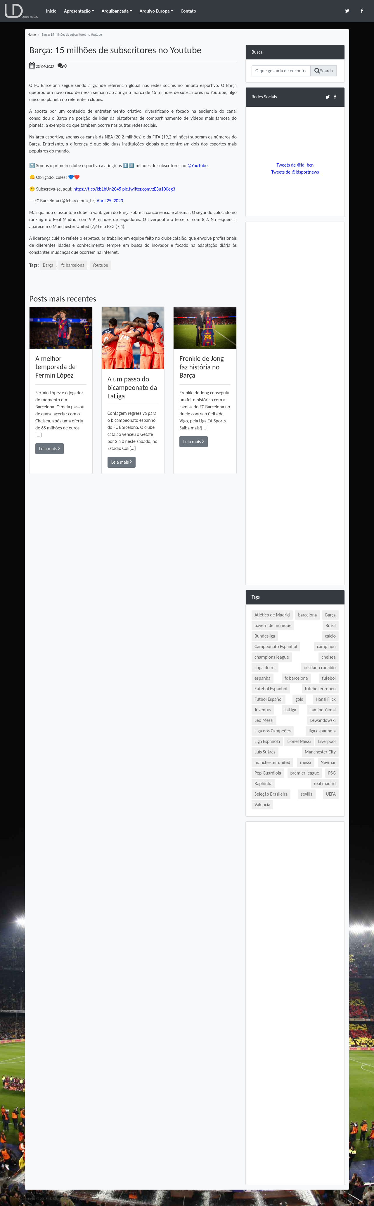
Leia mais (49, 448)
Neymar (328, 762)
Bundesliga (264, 636)
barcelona (307, 615)
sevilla (307, 794)
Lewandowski (323, 720)
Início (51, 11)
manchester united (272, 762)
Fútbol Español (268, 699)
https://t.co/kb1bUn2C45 (97, 189)
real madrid (325, 783)
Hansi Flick (326, 699)
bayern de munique (272, 625)
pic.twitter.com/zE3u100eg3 (149, 189)
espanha (262, 678)
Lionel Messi (299, 741)
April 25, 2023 (110, 200)
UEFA (331, 794)
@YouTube (197, 165)
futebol (329, 678)
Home (32, 34)
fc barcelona (72, 265)
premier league (304, 773)
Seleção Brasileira (271, 794)
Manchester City (320, 752)
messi (305, 762)
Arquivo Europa (155, 11)
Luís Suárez (265, 752)
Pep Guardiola (267, 773)
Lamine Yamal (323, 709)
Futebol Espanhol (270, 688)
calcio (330, 636)
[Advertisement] (133, 557)
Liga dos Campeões (272, 731)
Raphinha (263, 783)
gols (299, 699)
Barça (48, 265)
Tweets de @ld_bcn (295, 165)
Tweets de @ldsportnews (295, 172)
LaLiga (290, 709)
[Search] (281, 70)
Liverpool (327, 741)
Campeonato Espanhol (275, 646)
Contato (188, 11)
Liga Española (267, 741)
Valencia (262, 804)
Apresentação (77, 11)
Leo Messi (263, 720)
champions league (271, 657)
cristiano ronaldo (320, 667)
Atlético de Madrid (272, 615)
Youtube (100, 265)
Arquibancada (115, 11)
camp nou (326, 646)
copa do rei (265, 667)
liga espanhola (322, 731)
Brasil (330, 625)
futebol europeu (320, 688)
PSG (332, 773)
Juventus (262, 709)
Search (323, 71)
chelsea (328, 657)
